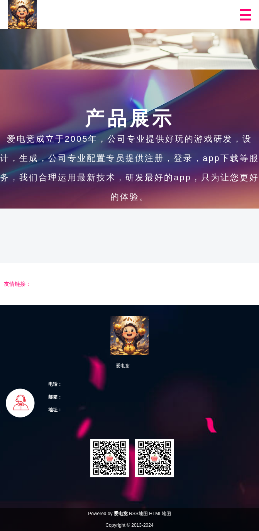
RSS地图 (138, 513)
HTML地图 (160, 513)
